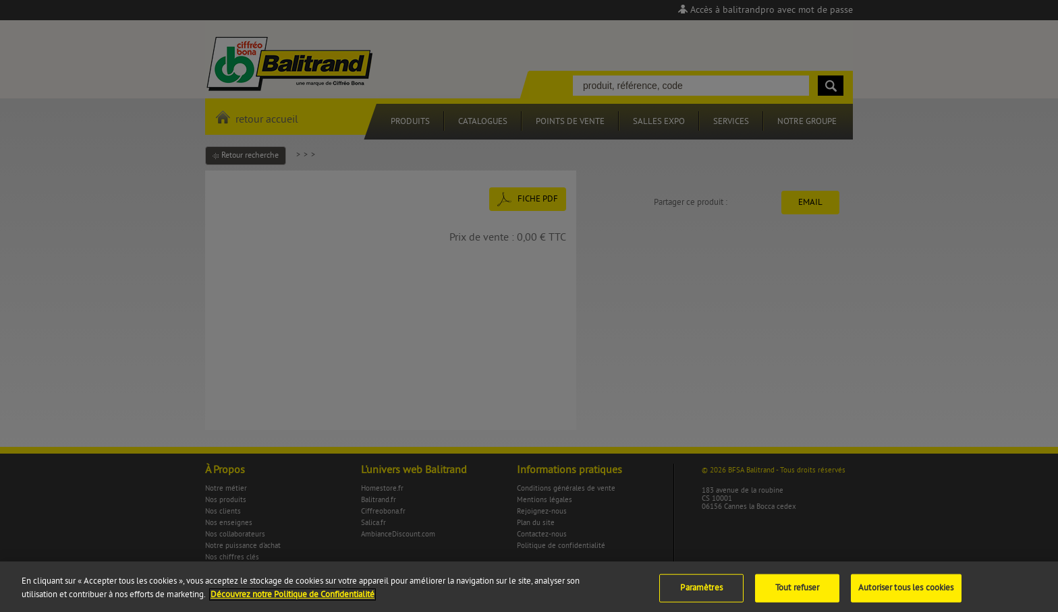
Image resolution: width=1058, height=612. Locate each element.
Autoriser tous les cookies (905, 591)
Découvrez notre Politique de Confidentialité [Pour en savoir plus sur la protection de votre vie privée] (292, 598)
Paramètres (701, 591)
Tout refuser (797, 591)
